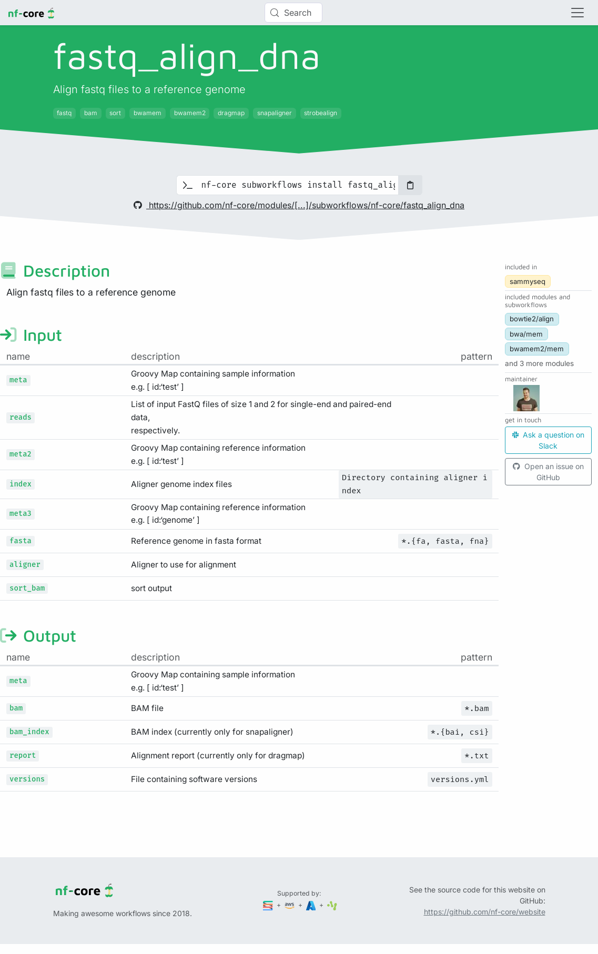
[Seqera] (269, 905)
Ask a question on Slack (548, 440)
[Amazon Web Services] (290, 905)
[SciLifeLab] (332, 905)
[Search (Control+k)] (293, 13)
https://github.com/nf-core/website (484, 911)
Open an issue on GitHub (548, 472)
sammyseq (527, 281)
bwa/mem (526, 334)
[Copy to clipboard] (410, 185)
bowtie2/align (532, 318)
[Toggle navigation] (577, 13)
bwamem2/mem (537, 348)
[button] (539, 363)
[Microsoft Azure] (312, 905)
